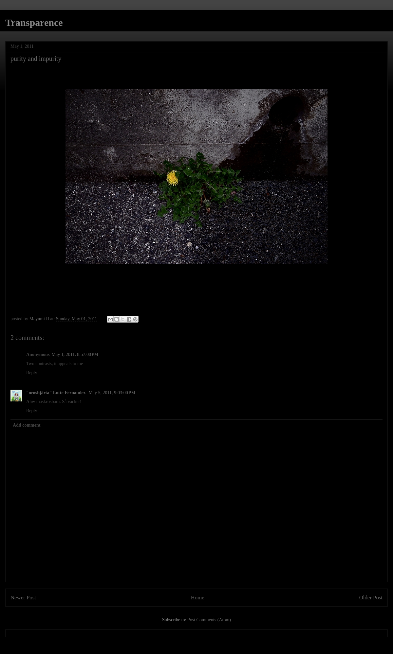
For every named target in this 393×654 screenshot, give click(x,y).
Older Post (371, 597)
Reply (31, 372)
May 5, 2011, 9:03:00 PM (111, 392)
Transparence (34, 22)
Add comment (26, 425)
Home (197, 597)
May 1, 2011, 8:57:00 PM (75, 354)
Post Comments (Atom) (209, 619)
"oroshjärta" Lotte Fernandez (56, 392)
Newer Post (23, 597)
